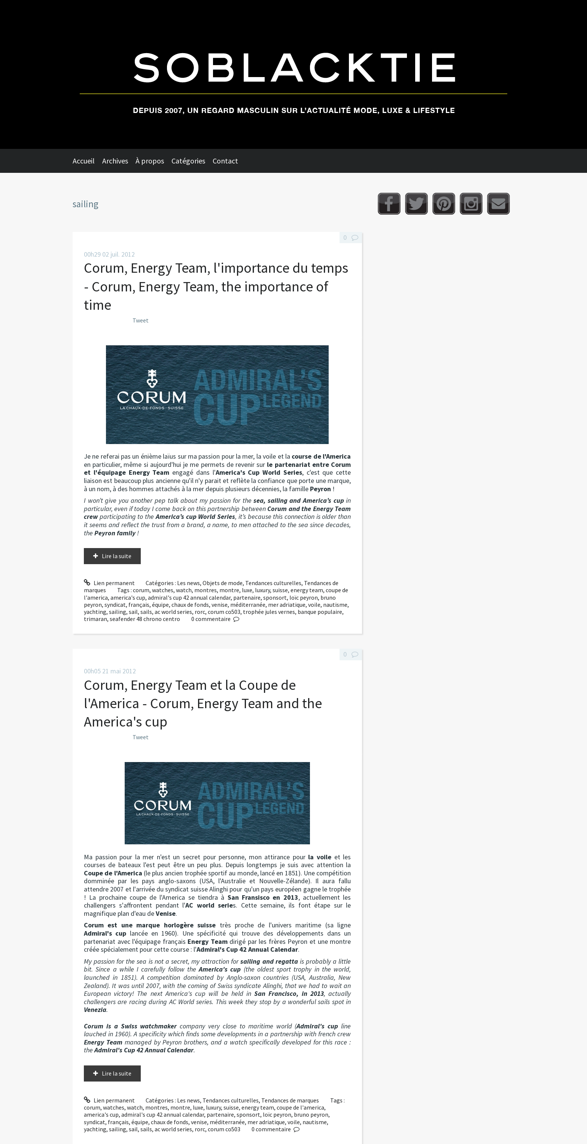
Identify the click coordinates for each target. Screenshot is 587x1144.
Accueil (84, 160)
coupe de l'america (300, 1107)
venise (220, 604)
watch (184, 590)
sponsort (275, 597)
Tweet (141, 320)
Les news (188, 583)
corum (141, 590)
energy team (307, 590)
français (138, 604)
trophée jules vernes (269, 611)
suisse (280, 590)
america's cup (127, 597)
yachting (95, 611)
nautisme (335, 604)
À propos (150, 160)
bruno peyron (311, 1114)
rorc (200, 611)
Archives (115, 160)
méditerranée (247, 604)
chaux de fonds (190, 604)
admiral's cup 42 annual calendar (189, 597)
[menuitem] (87, 161)
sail (133, 611)
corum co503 (224, 611)
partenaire (247, 597)
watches (162, 590)
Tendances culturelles (273, 583)
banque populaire (320, 611)
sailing (117, 611)
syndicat (115, 604)
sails (146, 611)
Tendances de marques (290, 1100)
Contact (225, 160)
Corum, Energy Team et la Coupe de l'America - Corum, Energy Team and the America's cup (203, 703)
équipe (160, 604)
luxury (262, 590)
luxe (247, 590)
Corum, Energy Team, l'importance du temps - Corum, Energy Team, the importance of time (216, 286)
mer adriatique (286, 604)
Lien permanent (109, 583)
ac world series (173, 611)
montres (205, 590)
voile (314, 604)
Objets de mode (223, 583)
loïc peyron (303, 597)
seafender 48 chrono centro (145, 619)
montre (229, 590)
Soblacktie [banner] (293, 74)
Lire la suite (116, 556)
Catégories (188, 160)
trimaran (95, 619)
